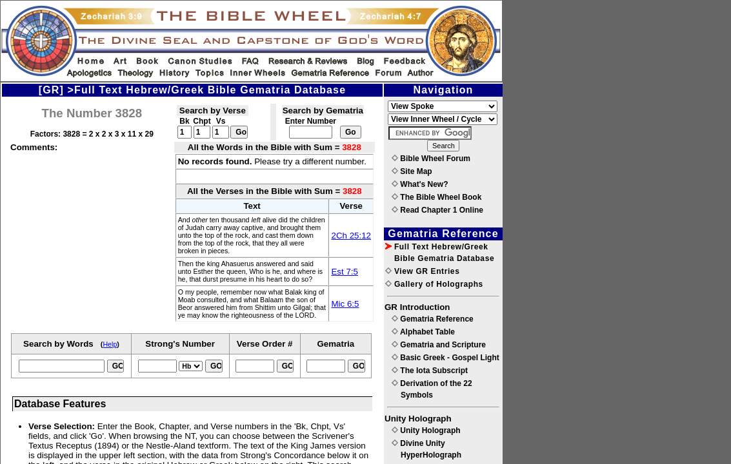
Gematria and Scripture (439, 344)
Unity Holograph (426, 430)
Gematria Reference (433, 319)
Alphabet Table (423, 331)
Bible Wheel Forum (431, 158)
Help (110, 344)
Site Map (412, 171)
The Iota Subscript (430, 370)
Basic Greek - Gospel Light (445, 357)
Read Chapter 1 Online (437, 210)
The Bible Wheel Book (436, 197)
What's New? (420, 184)
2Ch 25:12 (351, 235)
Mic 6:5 (345, 304)
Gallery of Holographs (434, 284)
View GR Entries (422, 271)
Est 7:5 (344, 271)
